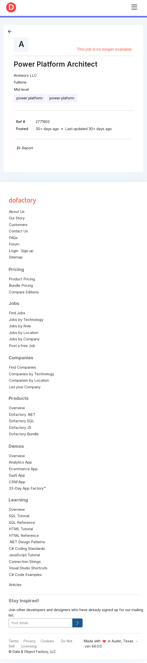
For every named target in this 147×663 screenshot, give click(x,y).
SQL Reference (22, 522)
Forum (14, 244)
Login (13, 250)
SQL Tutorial (19, 515)
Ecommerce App (23, 469)
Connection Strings (25, 561)
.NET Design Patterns (27, 542)
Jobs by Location (23, 332)
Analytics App (20, 462)
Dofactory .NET (22, 414)
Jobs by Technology (26, 319)
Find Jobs (17, 313)
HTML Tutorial (21, 529)
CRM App (17, 482)
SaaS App (17, 475)
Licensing (29, 646)
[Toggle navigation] (134, 6)
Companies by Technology (31, 374)
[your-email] (41, 623)
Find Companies (22, 367)
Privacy (30, 641)
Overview (17, 408)
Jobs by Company (24, 339)
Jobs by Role (20, 326)
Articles (15, 584)
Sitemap (16, 257)
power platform (29, 98)
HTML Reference (24, 535)
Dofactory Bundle (24, 434)
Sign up (27, 250)
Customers (18, 224)
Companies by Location (29, 380)
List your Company (25, 387)
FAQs (13, 237)
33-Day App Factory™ (27, 488)
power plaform (61, 98)
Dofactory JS (20, 427)
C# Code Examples (25, 574)
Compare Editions (24, 292)
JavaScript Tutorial (24, 555)
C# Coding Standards (27, 548)
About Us (17, 211)
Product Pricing (22, 279)
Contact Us (18, 231)
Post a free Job (22, 345)
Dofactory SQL (21, 421)
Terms (14, 641)
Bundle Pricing (21, 285)
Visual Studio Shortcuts (28, 568)
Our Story (17, 218)
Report (24, 148)
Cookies (47, 641)
